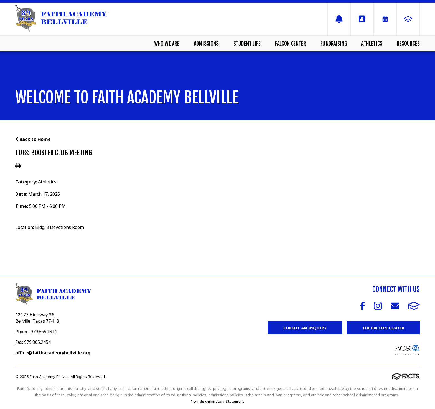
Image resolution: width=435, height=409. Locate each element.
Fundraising (333, 43)
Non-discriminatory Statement (217, 401)
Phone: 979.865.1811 (36, 332)
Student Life (247, 43)
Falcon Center (290, 43)
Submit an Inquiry (305, 327)
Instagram (378, 306)
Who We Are (166, 43)
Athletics (371, 43)
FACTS (414, 306)
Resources (408, 43)
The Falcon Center (383, 327)
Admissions (206, 43)
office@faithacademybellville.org (52, 353)
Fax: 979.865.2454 (33, 342)
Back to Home (33, 139)
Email (395, 306)
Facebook (362, 306)
